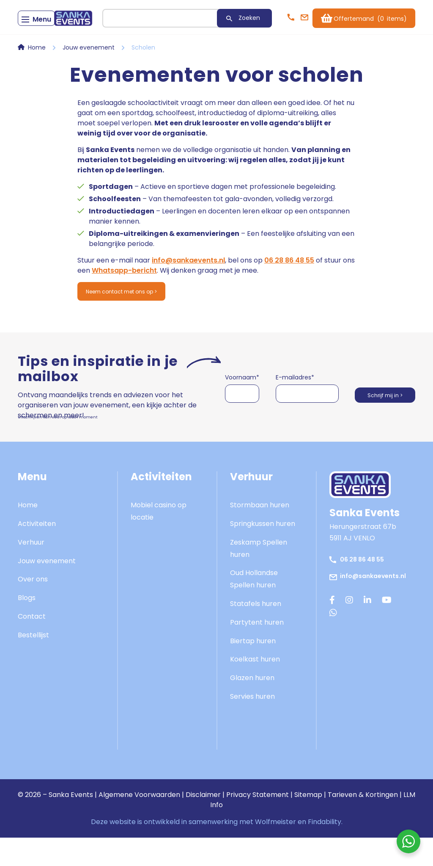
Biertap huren (253, 669)
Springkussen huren (262, 552)
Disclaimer (203, 823)
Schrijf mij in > (378, 422)
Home (37, 73)
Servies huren (252, 725)
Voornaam (242, 405)
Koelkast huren (255, 687)
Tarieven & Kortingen (363, 823)
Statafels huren (255, 632)
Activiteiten (37, 552)
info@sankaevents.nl (188, 286)
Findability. (325, 850)
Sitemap (308, 823)
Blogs (27, 626)
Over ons (33, 607)
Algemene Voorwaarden (139, 823)
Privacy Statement (257, 823)
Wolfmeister (275, 850)
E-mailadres (288, 405)
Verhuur (31, 570)
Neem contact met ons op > (136, 318)
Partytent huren (257, 651)
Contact (32, 645)
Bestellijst (33, 663)
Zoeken (213, 43)
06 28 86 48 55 (289, 286)
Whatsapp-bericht (124, 296)
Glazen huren (252, 706)
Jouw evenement (89, 73)
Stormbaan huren (259, 533)
